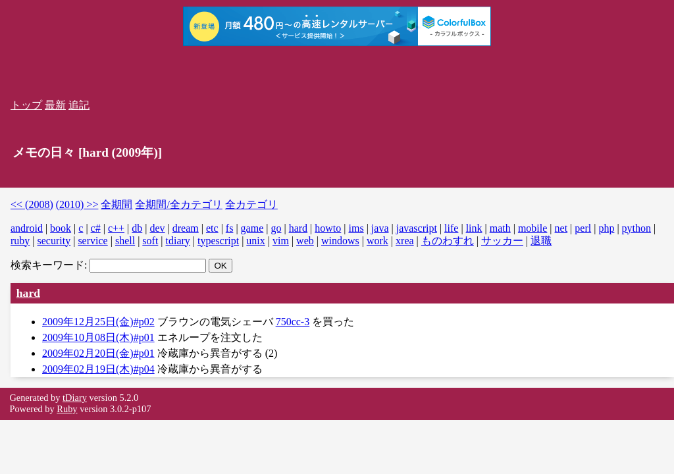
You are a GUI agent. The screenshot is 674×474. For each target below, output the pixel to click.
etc (212, 228)
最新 (55, 105)
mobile (532, 228)
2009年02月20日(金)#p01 (98, 353)
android (27, 228)
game (252, 228)
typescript (218, 240)
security (54, 240)
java (380, 228)
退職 (541, 240)
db (137, 228)
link (474, 228)
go (276, 228)
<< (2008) (32, 204)
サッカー (502, 240)
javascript (416, 228)
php (606, 228)
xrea (405, 240)
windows (340, 240)
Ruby (67, 409)
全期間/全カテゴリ (178, 204)
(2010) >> (77, 204)
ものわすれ (447, 240)
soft (150, 240)
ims (356, 228)
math (500, 228)
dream (185, 228)
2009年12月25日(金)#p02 (98, 321)
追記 (79, 105)
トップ (26, 105)
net (561, 228)
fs (230, 228)
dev (157, 228)
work (377, 240)
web (305, 240)
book (60, 228)
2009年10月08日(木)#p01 (98, 337)
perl (583, 228)
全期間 (116, 204)
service (92, 240)
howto (328, 228)
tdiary (178, 240)
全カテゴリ (251, 204)
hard (298, 228)
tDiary (75, 397)
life (451, 228)
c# (96, 228)
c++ (116, 228)
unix (255, 240)
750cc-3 (293, 321)
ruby (20, 240)
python (636, 228)
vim (280, 240)
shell (125, 240)
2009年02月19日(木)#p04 (98, 369)
